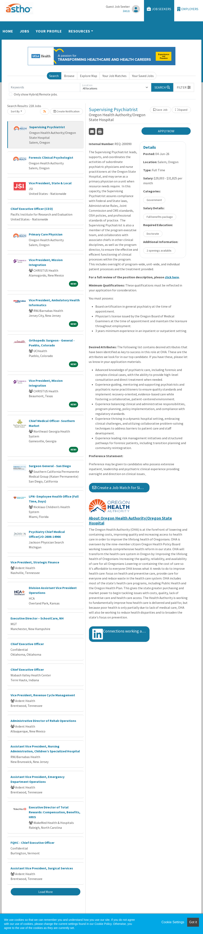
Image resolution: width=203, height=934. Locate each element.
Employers (187, 9)
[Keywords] (44, 87)
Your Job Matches (114, 76)
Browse (69, 76)
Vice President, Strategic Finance (35, 562)
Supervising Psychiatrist (47, 127)
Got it (193, 922)
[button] (183, 87)
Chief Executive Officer (27, 644)
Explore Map (88, 76)
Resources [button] (79, 31)
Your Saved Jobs (143, 76)
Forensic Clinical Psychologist (51, 157)
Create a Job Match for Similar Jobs (121, 487)
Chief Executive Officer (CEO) (32, 209)
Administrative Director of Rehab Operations (43, 721)
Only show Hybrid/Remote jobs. (36, 94)
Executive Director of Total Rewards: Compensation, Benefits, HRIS (54, 812)
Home (8, 31)
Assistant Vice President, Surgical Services (42, 868)
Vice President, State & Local (50, 183)
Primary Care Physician (45, 234)
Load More (45, 892)
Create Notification (66, 111)
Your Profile (49, 31)
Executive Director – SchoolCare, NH (37, 618)
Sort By (15, 111)
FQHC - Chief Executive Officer (32, 843)
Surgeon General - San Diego (50, 466)
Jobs (24, 31)
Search (54, 76)
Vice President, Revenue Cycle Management (43, 695)
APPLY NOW (166, 131)
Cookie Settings (172, 922)
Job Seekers (159, 9)
